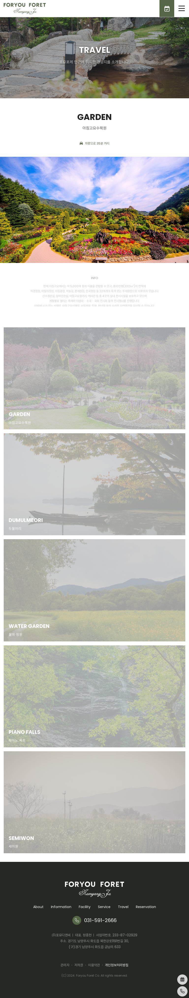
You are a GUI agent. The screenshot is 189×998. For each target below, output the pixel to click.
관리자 (65, 965)
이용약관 (94, 965)
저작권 (78, 965)
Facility (85, 907)
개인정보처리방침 (116, 965)
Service (104, 907)
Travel (123, 907)
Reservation (146, 907)
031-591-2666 (94, 920)
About (38, 907)
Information (61, 907)
